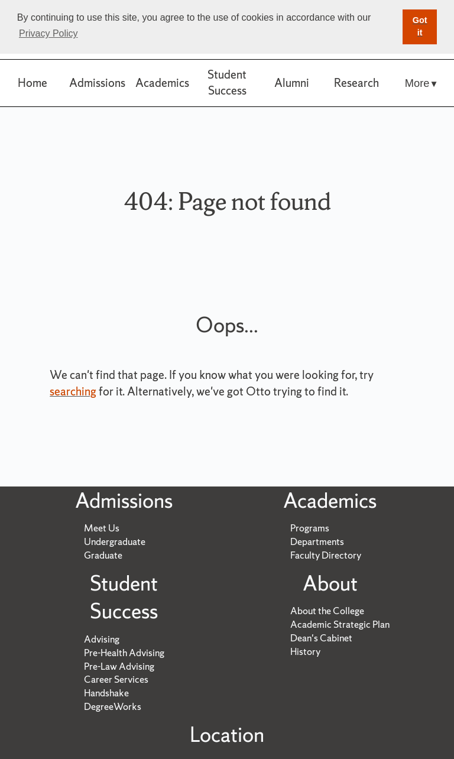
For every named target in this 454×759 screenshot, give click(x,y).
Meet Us (101, 527)
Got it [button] (420, 26)
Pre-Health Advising (124, 652)
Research (356, 82)
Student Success (227, 82)
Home (32, 82)
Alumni (291, 82)
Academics (162, 82)
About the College (327, 610)
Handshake (106, 692)
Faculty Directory (325, 555)
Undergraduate (114, 541)
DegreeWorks (112, 706)
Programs (309, 527)
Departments (317, 541)
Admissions (97, 82)
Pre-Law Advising (119, 666)
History (305, 651)
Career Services (116, 679)
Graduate (103, 555)
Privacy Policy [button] (48, 33)
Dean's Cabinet (321, 637)
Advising (101, 639)
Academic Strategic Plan (340, 624)
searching (73, 391)
